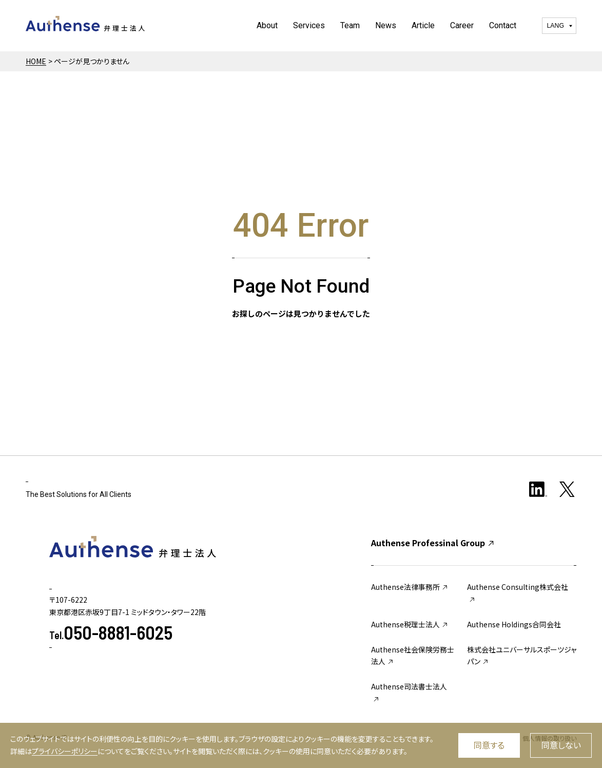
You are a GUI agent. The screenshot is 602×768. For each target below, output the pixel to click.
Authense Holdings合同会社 (514, 624)
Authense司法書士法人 (409, 692)
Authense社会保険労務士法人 (412, 655)
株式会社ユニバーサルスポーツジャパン (521, 655)
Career (462, 25)
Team (350, 25)
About (267, 25)
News (385, 25)
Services (309, 25)
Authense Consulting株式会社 (517, 593)
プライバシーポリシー (65, 751)
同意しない (561, 745)
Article (423, 25)
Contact (502, 25)
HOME (36, 61)
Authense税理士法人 (410, 624)
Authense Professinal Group (433, 542)
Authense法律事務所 (410, 587)
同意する (489, 745)
